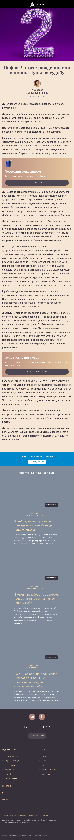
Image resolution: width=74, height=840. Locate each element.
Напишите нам (37, 736)
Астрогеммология (11, 770)
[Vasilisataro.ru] (37, 4)
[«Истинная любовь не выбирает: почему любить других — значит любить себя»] (37, 568)
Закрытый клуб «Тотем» (37, 372)
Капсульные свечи (48, 774)
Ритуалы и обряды (12, 761)
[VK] (32, 717)
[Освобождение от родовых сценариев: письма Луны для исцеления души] (37, 494)
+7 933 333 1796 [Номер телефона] (37, 727)
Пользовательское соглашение (37, 815)
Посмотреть (37, 183)
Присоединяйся (37, 462)
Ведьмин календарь (12, 756)
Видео (5, 800)
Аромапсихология (11, 779)
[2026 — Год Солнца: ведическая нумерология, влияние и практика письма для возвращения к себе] (37, 647)
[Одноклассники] (42, 717)
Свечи (44, 756)
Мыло (44, 761)
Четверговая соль (48, 770)
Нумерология (10, 765)
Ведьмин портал (10, 750)
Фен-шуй (8, 774)
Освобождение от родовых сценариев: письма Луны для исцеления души (34, 525)
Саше (44, 765)
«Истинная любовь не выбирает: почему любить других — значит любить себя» (36, 599)
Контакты (7, 786)
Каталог (43, 750)
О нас (5, 793)
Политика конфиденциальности (14, 815)
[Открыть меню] (4, 4)
